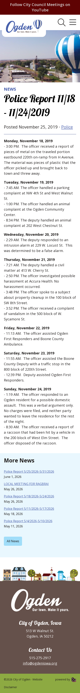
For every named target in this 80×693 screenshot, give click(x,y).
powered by (65, 679)
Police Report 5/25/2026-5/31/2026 (29, 471)
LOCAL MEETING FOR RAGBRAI (26, 484)
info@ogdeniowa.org (40, 663)
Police (67, 127)
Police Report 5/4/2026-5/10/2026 (28, 521)
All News (13, 541)
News (10, 89)
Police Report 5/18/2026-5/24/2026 (29, 496)
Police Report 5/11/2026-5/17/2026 (29, 509)
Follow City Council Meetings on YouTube (40, 7)
